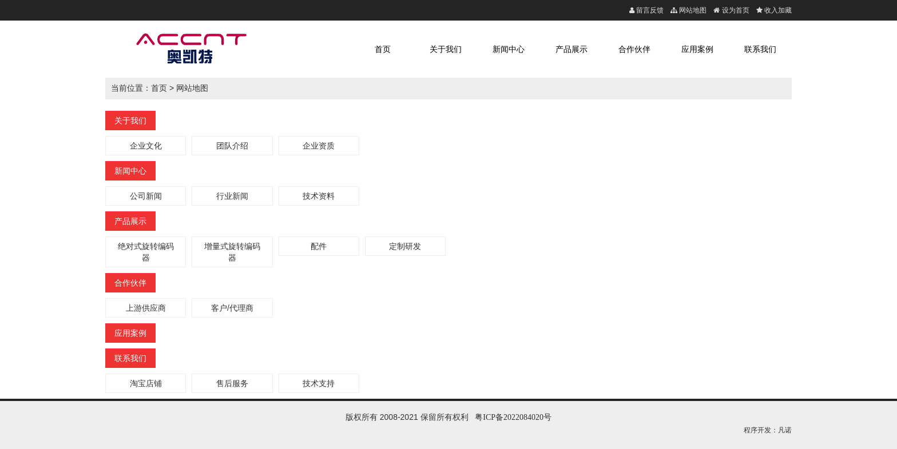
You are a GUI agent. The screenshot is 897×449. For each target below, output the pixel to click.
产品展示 (571, 49)
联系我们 (760, 49)
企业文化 (146, 145)
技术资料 (319, 196)
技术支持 (319, 383)
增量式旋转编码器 (232, 252)
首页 (383, 49)
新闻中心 (509, 49)
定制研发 (405, 246)
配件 (319, 246)
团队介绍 (232, 145)
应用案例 (697, 49)
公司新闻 (146, 196)
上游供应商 (146, 307)
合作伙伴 (634, 49)
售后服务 (232, 383)
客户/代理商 (232, 307)
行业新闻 (232, 196)
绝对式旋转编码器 (146, 252)
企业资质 (319, 145)
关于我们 (446, 49)
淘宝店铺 (146, 383)
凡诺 (785, 430)
